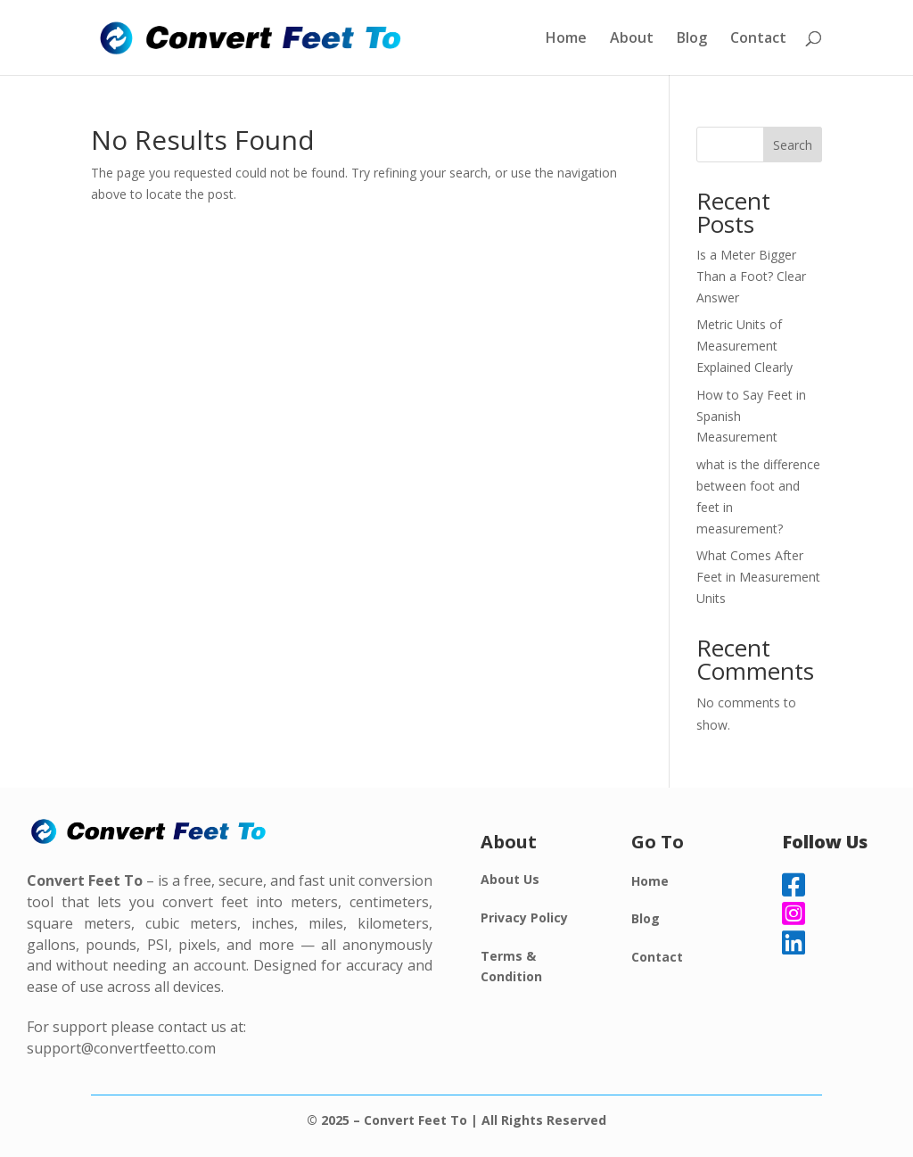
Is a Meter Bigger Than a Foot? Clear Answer (751, 276)
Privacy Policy (524, 917)
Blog (692, 39)
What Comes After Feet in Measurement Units (758, 577)
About (632, 39)
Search (792, 144)
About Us (510, 879)
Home (566, 39)
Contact (758, 39)
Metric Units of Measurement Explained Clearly (744, 346)
